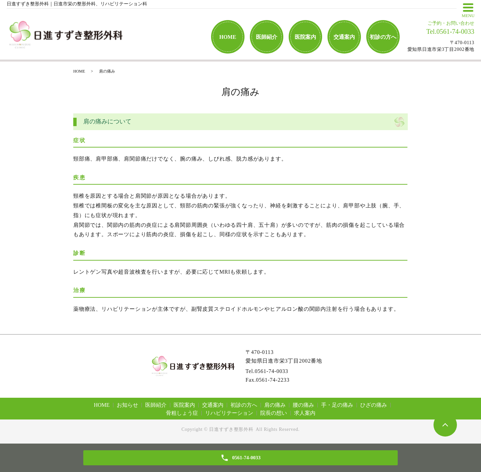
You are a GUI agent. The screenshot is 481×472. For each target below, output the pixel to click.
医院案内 (305, 37)
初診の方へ (383, 37)
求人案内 (304, 413)
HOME (227, 37)
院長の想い (273, 413)
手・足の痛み (337, 405)
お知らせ (127, 405)
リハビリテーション (229, 413)
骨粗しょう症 (182, 413)
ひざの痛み (373, 405)
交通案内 (344, 37)
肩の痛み (275, 405)
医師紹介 (266, 37)
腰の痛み (303, 405)
